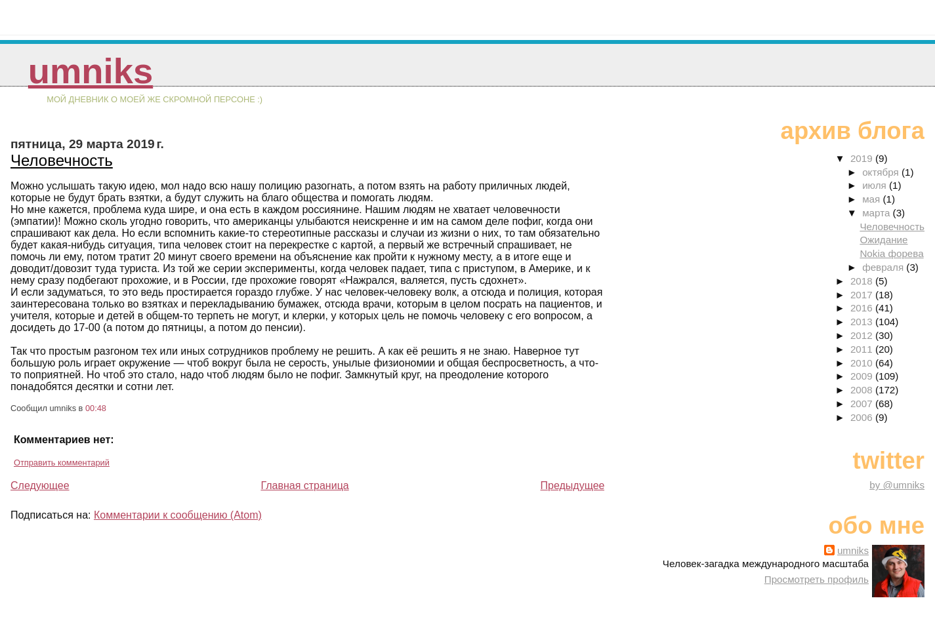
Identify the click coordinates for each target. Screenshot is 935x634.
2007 (862, 403)
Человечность (61, 160)
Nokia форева (891, 253)
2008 (862, 389)
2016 (862, 307)
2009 (862, 376)
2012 (862, 335)
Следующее (40, 485)
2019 (862, 158)
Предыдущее (573, 485)
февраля (884, 267)
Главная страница (304, 485)
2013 (862, 321)
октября (882, 172)
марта (877, 212)
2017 (862, 294)
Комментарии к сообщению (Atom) (178, 515)
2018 (862, 281)
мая (872, 199)
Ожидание (883, 239)
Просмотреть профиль (816, 579)
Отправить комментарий (62, 462)
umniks (90, 71)
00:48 (95, 408)
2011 (862, 349)
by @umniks (897, 484)
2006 (862, 417)
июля (875, 185)
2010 (862, 362)
